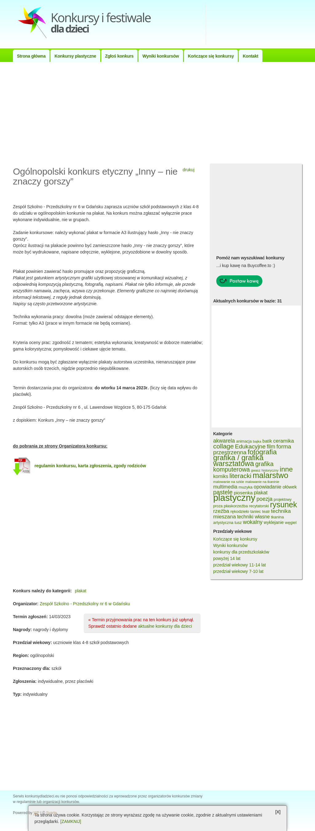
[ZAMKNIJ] (70, 821)
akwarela (224, 441)
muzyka (246, 487)
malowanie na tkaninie (262, 482)
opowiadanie (267, 486)
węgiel (291, 522)
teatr (266, 511)
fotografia (262, 452)
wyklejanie (274, 522)
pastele (223, 492)
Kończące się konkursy (211, 56)
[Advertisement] (157, 111)
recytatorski (259, 506)
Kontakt (250, 56)
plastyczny (234, 498)
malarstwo (270, 475)
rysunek (283, 504)
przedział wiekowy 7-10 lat (238, 571)
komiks (220, 476)
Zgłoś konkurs (119, 56)
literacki (240, 475)
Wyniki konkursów (160, 56)
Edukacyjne (250, 446)
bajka (257, 441)
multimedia (225, 486)
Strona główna (31, 56)
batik (267, 441)
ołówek (289, 486)
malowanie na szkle (228, 482)
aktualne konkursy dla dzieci (165, 626)
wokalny (253, 522)
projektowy (283, 499)
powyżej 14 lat (227, 558)
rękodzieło (239, 511)
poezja (265, 499)
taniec (255, 511)
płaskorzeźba (236, 506)
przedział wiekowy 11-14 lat (239, 564)
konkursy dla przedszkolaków (241, 551)
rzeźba (221, 511)
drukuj (188, 169)
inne (286, 469)
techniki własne (253, 516)
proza (218, 506)
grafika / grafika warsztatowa (238, 460)
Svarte (51, 813)
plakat (80, 590)
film (271, 447)
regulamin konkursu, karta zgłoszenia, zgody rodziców (90, 465)
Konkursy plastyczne (75, 56)
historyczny (269, 470)
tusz (237, 523)
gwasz (255, 470)
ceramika (283, 441)
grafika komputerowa (243, 466)
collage (223, 446)
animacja (244, 441)
